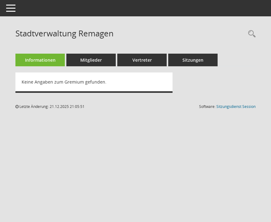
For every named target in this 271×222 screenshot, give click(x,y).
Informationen (40, 60)
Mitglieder (91, 60)
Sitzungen (192, 60)
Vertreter (142, 60)
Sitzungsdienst (236, 106)
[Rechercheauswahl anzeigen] (250, 34)
